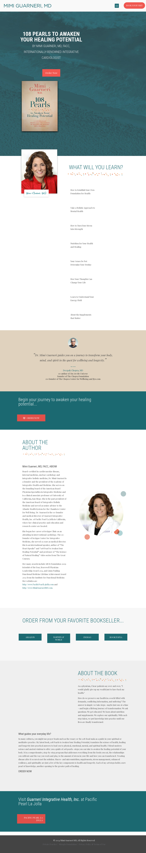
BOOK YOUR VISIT (134, 5)
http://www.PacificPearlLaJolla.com (38, 584)
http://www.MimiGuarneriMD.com (37, 588)
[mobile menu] (117, 6)
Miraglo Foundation (68, 844)
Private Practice (50, 844)
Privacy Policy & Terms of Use (92, 844)
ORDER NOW (25, 771)
